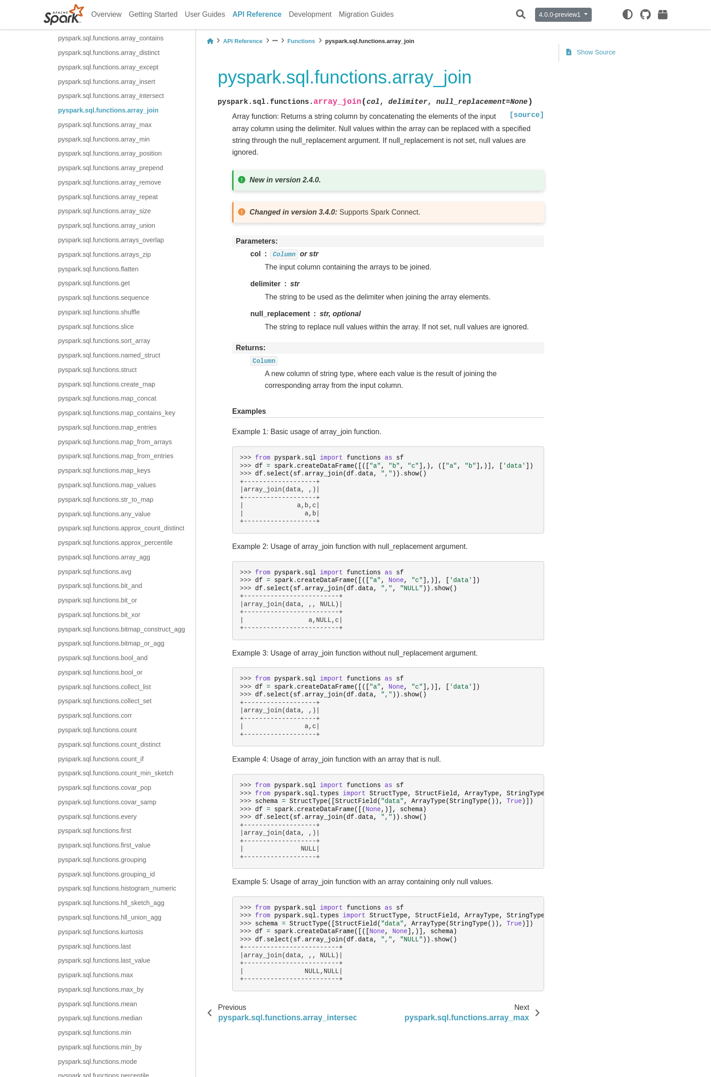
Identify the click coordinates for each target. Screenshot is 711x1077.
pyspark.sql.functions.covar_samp (107, 802)
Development (310, 14)
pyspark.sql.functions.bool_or (100, 672)
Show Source (591, 52)
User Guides (205, 14)
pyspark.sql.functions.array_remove (109, 182)
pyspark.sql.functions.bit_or (97, 600)
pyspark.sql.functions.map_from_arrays (115, 441)
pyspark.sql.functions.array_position (110, 153)
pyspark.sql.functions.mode (97, 1061)
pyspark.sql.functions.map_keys (104, 470)
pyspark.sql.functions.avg (94, 571)
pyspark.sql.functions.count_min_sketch (115, 773)
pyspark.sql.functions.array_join (108, 110)
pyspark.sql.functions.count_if (101, 759)
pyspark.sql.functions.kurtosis (100, 931)
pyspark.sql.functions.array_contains (111, 38)
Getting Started (153, 14)
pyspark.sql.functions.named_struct (109, 355)
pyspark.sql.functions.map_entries (107, 427)
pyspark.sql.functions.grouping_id (106, 874)
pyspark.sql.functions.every (97, 816)
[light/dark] (627, 14)
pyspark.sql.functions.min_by (100, 1047)
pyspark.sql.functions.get (94, 283)
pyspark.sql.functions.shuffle (99, 312)
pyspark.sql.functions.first (94, 830)
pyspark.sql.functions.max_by (101, 989)
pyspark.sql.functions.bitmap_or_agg (111, 643)
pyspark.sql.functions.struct (97, 369)
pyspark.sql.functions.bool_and (103, 657)
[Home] (210, 41)
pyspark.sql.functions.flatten (98, 269)
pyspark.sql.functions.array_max (104, 124)
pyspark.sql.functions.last (94, 946)
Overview (106, 14)
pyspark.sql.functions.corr (95, 715)
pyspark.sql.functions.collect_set (104, 701)
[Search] (521, 15)
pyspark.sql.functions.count (97, 730)
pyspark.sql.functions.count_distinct (109, 744)
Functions (301, 41)
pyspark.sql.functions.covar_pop (104, 787)
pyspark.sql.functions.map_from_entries (115, 456)
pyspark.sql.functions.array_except (108, 67)
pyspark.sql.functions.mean (97, 1004)
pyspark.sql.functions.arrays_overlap (111, 240)
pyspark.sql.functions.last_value (104, 960)
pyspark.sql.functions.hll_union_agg (109, 917)
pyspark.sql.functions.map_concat (107, 398)
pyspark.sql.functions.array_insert (106, 81)
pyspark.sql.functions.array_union (106, 225)
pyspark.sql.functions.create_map (106, 384)
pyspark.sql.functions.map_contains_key (116, 412)
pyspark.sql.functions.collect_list (104, 686)
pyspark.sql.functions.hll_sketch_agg (111, 902)
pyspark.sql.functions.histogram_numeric (117, 888)
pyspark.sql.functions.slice (96, 326)
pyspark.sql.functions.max (95, 975)
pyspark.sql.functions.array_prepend (110, 167)
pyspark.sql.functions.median (100, 1018)
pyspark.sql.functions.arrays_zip (104, 254)
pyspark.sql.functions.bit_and (100, 585)
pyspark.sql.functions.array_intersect (111, 95)
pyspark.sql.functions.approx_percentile (115, 542)
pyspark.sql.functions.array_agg (104, 557)
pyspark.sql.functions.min (94, 1032)
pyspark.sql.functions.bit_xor (99, 614)
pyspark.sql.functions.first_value (104, 845)
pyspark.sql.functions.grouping (102, 859)
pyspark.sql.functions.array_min (104, 139)
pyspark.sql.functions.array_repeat (108, 197)
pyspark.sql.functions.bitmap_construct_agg (121, 629)
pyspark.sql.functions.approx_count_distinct (121, 528)
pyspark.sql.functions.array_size (104, 211)
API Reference (257, 14)
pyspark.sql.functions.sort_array (104, 340)
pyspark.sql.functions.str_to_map (105, 499)
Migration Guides (366, 14)
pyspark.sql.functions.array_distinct (109, 52)
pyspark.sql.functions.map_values (107, 485)
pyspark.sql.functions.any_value (104, 514)
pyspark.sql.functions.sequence (103, 297)
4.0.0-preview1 (561, 14)
